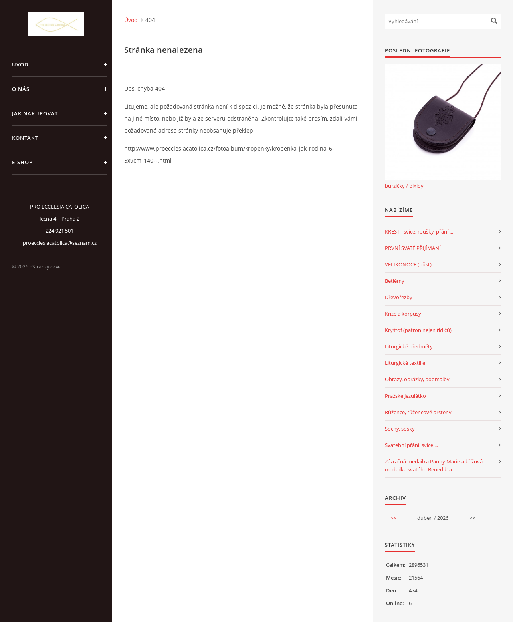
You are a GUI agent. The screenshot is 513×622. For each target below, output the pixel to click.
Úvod (20, 64)
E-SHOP (22, 162)
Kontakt (25, 137)
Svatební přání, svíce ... (411, 445)
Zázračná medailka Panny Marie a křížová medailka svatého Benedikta (434, 465)
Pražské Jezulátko (405, 395)
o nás (21, 89)
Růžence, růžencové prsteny (418, 412)
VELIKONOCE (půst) (408, 264)
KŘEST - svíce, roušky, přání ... (419, 231)
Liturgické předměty (409, 346)
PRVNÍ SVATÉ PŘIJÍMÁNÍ (413, 248)
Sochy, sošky (400, 428)
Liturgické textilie (405, 362)
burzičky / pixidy (404, 185)
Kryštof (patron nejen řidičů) (418, 330)
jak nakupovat (35, 113)
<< (393, 517)
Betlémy (394, 280)
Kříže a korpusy (403, 313)
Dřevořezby (398, 297)
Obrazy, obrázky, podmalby (417, 379)
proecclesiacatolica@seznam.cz (60, 242)
